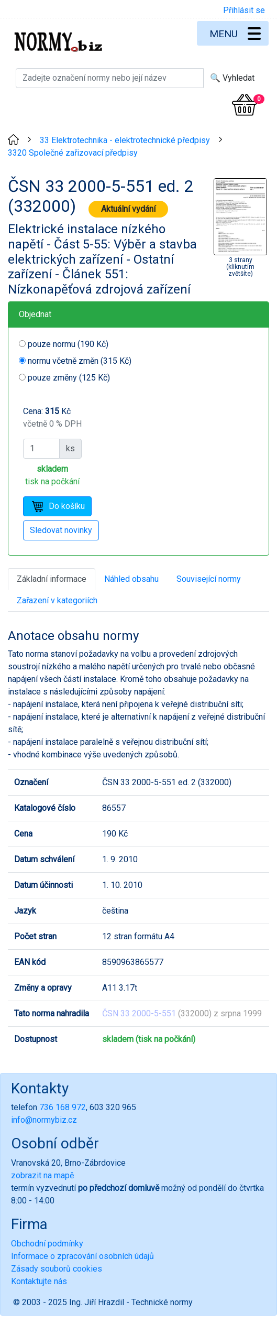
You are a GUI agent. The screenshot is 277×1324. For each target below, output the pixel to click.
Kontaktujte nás (39, 1281)
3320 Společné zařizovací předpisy (73, 153)
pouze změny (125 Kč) (69, 378)
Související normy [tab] (208, 579)
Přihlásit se (244, 10)
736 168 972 (62, 1107)
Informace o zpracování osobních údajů (82, 1256)
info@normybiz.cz (44, 1120)
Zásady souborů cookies (56, 1269)
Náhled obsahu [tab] (131, 579)
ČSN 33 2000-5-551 (139, 1013)
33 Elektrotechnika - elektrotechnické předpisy (125, 140)
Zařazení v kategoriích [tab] (57, 600)
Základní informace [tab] (51, 579)
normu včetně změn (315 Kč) (79, 361)
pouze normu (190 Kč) (68, 344)
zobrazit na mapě (42, 1175)
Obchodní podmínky (47, 1244)
